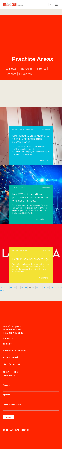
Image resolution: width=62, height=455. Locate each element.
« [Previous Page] (4, 288)
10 (11, 288)
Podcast (11, 74)
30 (22, 288)
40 (44, 288)
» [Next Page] (58, 288)
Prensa (42, 68)
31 (26, 288)
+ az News (10, 68)
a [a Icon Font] (56, 5)
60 (52, 288)
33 (33, 288)
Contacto (8, 338)
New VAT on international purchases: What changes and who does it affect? (30, 197)
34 (37, 288)
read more (43, 160)
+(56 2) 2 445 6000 (13, 333)
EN (50, 5)
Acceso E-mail (10, 357)
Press (26, 250)
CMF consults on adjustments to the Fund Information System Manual (30, 139)
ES (47, 5)
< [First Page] (1, 288)
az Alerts (27, 68)
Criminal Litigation (18, 250)
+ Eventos (25, 74)
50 (48, 288)
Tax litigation (22, 188)
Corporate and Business (26, 129)
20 (15, 288)
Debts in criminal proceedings (30, 259)
